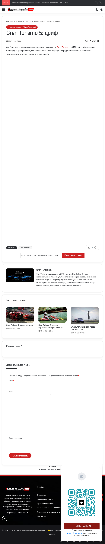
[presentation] (30, 446)
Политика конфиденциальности (51, 512)
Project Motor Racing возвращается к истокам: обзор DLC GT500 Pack (39, 3)
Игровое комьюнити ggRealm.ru (52, 469)
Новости (20, 21)
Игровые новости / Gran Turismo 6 (22, 27)
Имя (11, 381)
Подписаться (82, 526)
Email (11, 392)
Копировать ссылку (73, 255)
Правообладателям (45, 503)
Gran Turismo (63, 47)
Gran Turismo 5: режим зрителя (19, 325)
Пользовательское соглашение (51, 508)
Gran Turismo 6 (44, 270)
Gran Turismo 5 (25, 248)
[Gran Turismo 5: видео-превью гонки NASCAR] (85, 315)
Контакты (41, 516)
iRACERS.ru (10, 21)
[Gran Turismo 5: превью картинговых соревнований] (52, 315)
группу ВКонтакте (74, 533)
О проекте (41, 495)
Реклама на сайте (45, 499)
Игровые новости (33, 21)
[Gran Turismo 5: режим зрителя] (20, 315)
